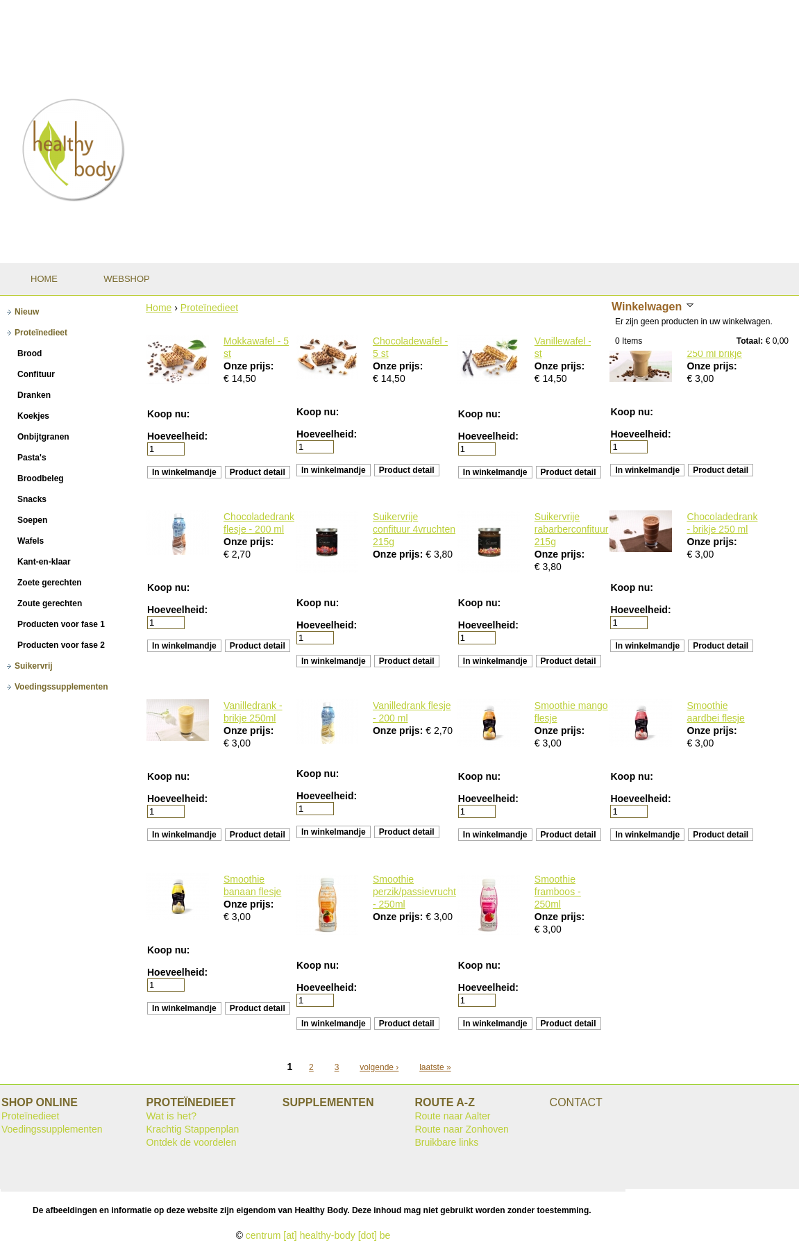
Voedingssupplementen (52, 1129)
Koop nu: (168, 413)
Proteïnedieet (209, 307)
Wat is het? (171, 1115)
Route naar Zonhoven (461, 1129)
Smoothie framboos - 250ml (558, 892)
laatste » (435, 1067)
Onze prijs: (249, 366)
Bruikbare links (446, 1142)
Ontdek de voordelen (191, 1142)
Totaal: (750, 341)
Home (158, 307)
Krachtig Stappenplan (192, 1129)
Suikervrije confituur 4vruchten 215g (414, 529)
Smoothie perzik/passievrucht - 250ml (414, 892)
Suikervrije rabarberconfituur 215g (572, 529)
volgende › (379, 1067)
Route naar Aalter (452, 1115)
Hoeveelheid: (177, 436)
